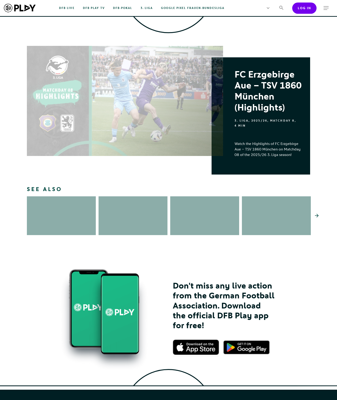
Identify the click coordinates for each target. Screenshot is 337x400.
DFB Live (67, 8)
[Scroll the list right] (316, 222)
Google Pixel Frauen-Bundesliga (192, 8)
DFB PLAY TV (94, 8)
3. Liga (147, 8)
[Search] (281, 8)
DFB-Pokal (122, 8)
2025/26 (259, 120)
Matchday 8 (282, 120)
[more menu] (268, 8)
